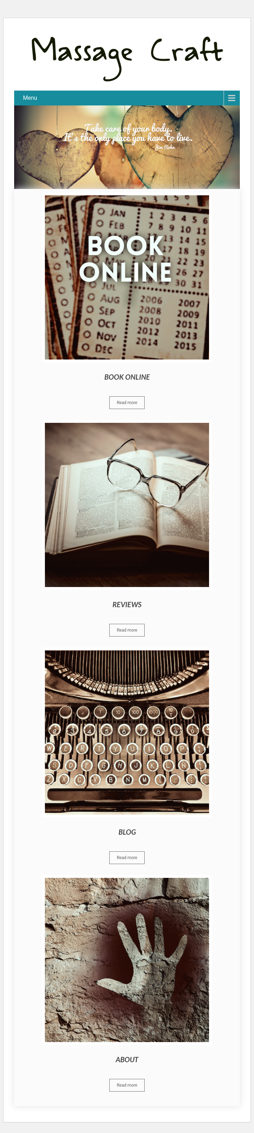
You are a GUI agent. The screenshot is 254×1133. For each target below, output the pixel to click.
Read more (127, 402)
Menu (30, 97)
